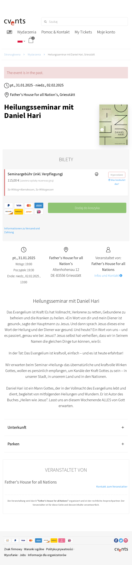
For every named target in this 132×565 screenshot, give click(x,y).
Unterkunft (17, 427)
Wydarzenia (34, 54)
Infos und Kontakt (108, 275)
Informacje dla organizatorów (47, 555)
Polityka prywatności (59, 549)
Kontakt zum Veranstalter (111, 486)
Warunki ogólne (34, 549)
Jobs (23, 555)
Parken (13, 444)
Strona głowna (12, 54)
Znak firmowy (13, 549)
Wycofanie (11, 555)
